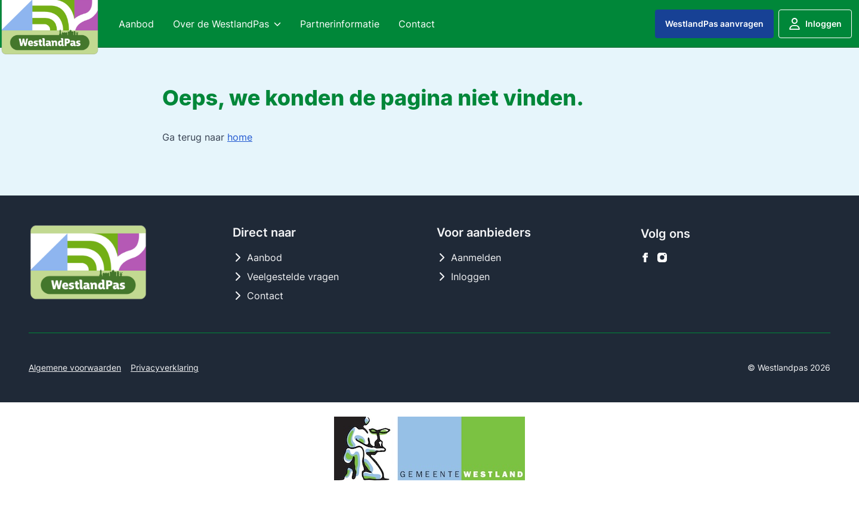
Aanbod (257, 257)
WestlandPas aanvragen (714, 23)
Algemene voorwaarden (75, 367)
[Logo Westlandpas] (88, 262)
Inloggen (815, 24)
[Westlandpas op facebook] (645, 257)
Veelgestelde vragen (286, 277)
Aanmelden (469, 257)
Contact (258, 296)
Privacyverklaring (165, 367)
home (239, 137)
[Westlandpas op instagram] (662, 257)
